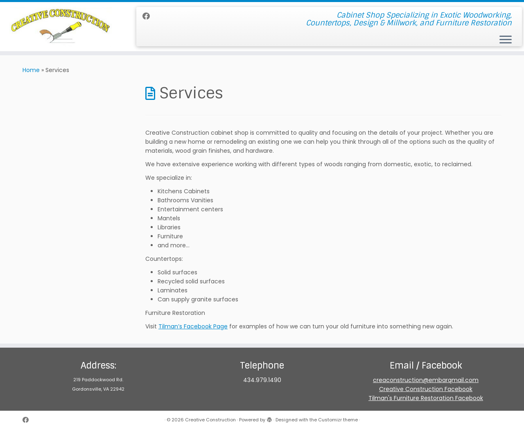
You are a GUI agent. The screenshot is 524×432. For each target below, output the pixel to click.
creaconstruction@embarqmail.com (426, 380)
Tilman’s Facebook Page (193, 326)
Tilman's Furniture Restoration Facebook (425, 398)
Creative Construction (210, 419)
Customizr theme (338, 419)
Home (31, 70)
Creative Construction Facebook (425, 389)
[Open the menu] (505, 40)
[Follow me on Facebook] (148, 16)
